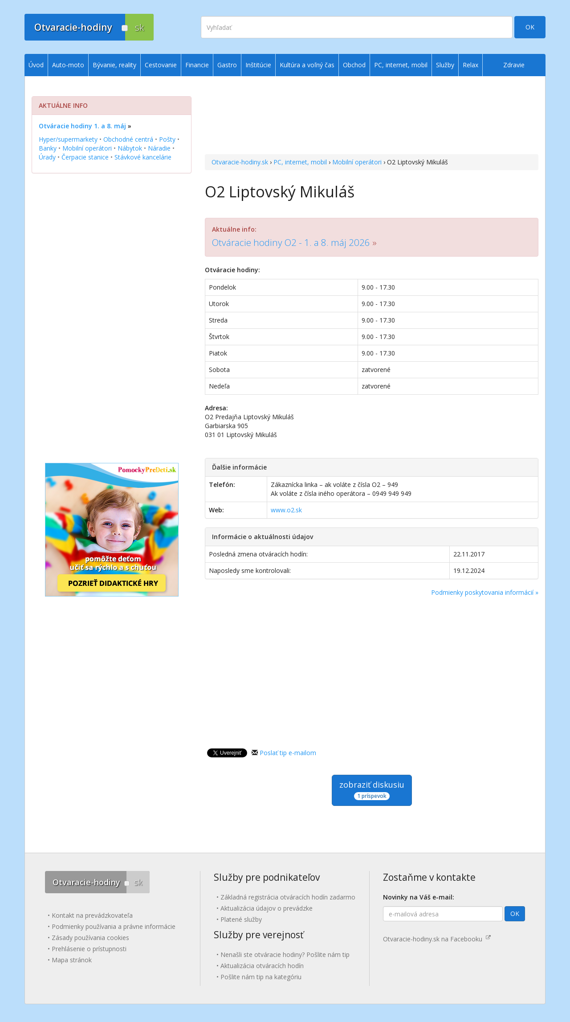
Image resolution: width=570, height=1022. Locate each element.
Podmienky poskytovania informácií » (484, 592)
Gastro (227, 65)
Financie (197, 65)
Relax (470, 65)
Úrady (47, 157)
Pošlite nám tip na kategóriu (260, 977)
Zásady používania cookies (90, 937)
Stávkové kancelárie (142, 157)
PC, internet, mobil (300, 162)
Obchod (354, 65)
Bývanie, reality (114, 65)
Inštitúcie (258, 65)
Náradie (159, 148)
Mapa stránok (72, 960)
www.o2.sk (286, 510)
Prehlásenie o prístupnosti (89, 948)
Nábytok (130, 148)
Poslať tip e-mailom (288, 752)
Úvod (36, 65)
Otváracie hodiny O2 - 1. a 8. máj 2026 (291, 242)
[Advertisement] (371, 116)
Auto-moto (68, 65)
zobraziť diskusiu (371, 789)
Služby (445, 65)
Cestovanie (161, 65)
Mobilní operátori (357, 162)
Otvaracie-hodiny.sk (240, 162)
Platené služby (241, 919)
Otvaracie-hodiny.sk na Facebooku (437, 939)
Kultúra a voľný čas (307, 65)
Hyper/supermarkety (68, 139)
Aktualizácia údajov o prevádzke (266, 908)
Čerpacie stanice (85, 157)
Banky (48, 148)
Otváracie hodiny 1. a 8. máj (82, 126)
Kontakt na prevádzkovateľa (92, 915)
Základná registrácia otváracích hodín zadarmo (287, 897)
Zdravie (514, 65)
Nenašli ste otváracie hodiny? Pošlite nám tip (285, 954)
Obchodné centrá (128, 139)
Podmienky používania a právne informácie (113, 926)
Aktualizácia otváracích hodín (262, 965)
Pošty (167, 139)
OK (529, 27)
